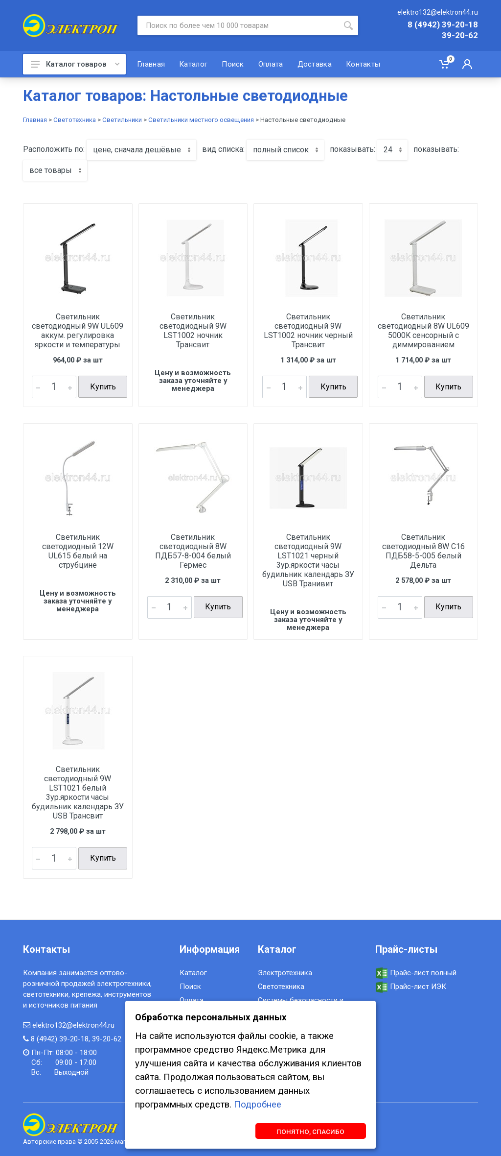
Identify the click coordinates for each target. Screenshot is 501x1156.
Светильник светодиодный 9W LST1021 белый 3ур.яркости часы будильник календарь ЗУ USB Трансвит (78, 792)
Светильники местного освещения (201, 119)
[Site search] (238, 25)
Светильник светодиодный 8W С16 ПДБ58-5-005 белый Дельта (423, 550)
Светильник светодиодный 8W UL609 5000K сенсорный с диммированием (423, 330)
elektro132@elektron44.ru (437, 12)
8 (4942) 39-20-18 (443, 25)
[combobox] (141, 150)
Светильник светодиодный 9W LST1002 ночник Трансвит (193, 330)
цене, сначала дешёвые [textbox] (137, 149)
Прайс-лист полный (415, 972)
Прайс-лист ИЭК (410, 986)
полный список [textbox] (281, 149)
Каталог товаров (75, 64)
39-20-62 (460, 35)
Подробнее (257, 1104)
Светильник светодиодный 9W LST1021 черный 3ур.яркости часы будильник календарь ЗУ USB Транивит (308, 560)
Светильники (122, 119)
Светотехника (74, 119)
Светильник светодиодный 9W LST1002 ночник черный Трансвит (308, 330)
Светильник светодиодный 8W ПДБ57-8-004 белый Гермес (193, 550)
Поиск (190, 986)
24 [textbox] (388, 149)
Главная (35, 119)
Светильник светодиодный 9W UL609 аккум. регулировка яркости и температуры (77, 330)
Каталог (193, 972)
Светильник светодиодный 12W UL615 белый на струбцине (78, 550)
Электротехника (285, 972)
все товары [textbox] (50, 170)
